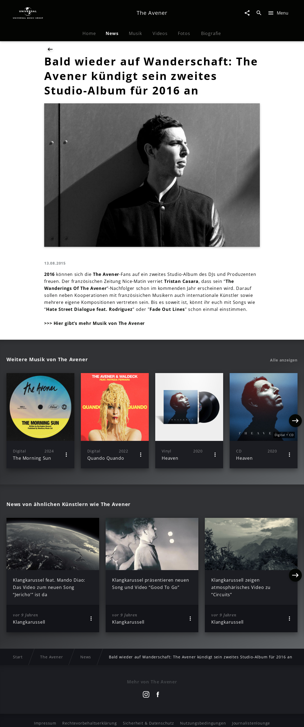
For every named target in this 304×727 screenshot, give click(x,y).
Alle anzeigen (284, 360)
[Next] (295, 420)
